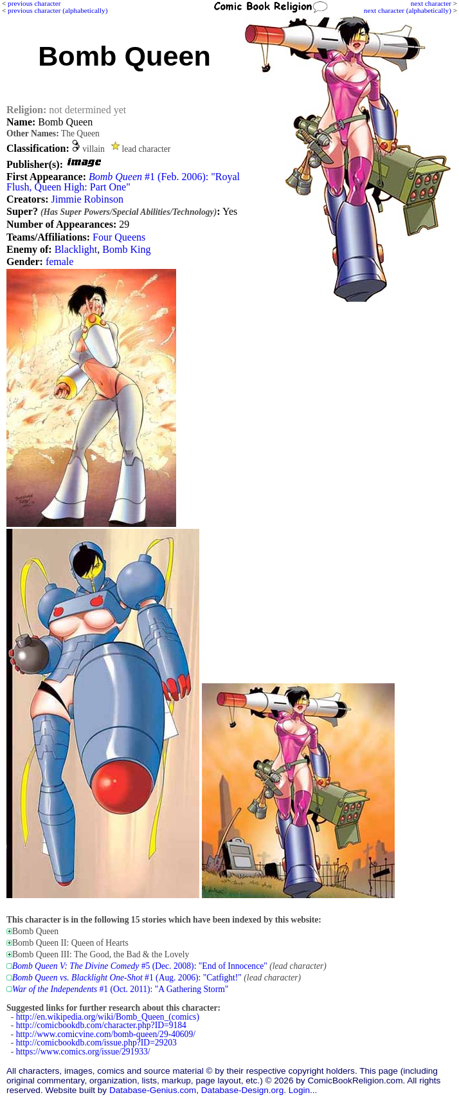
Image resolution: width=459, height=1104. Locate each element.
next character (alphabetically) (407, 10)
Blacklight (76, 249)
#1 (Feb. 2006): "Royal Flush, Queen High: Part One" (123, 181)
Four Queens (119, 237)
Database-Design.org (242, 1090)
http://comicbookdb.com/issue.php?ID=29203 (96, 1042)
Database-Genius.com (152, 1090)
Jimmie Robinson (87, 199)
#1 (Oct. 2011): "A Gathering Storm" (120, 989)
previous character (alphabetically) (57, 10)
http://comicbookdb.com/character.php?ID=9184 (101, 1025)
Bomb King (126, 249)
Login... (303, 1090)
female (60, 261)
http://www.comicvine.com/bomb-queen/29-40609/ (105, 1034)
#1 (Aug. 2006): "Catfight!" (127, 977)
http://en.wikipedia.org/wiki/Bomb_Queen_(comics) (107, 1017)
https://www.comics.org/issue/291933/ (83, 1051)
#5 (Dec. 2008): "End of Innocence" (139, 966)
